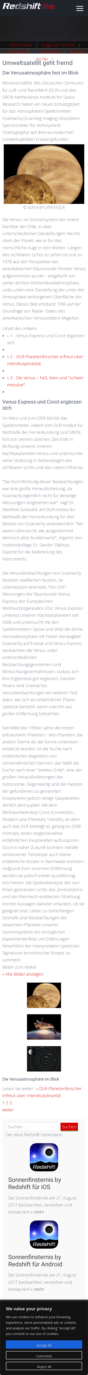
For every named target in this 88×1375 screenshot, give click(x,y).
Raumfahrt (49, 52)
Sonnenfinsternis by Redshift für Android (35, 1261)
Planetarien (18, 52)
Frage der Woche (58, 45)
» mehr (37, 1212)
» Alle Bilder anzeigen (22, 974)
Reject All (44, 1367)
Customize (44, 1356)
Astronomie (20, 45)
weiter (8, 1109)
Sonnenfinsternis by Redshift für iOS (34, 1183)
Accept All (44, 1345)
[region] (44, 1338)
